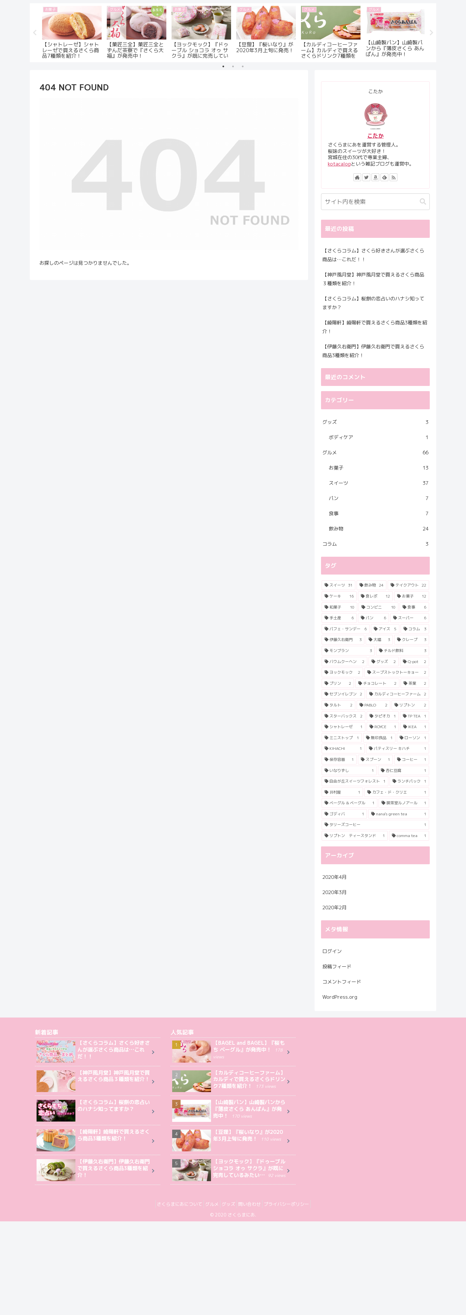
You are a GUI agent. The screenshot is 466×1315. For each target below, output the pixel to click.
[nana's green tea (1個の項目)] (398, 814)
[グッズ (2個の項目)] (384, 662)
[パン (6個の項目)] (373, 618)
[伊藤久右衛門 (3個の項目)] (343, 640)
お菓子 (378, 467)
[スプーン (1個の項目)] (375, 759)
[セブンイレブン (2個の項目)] (343, 694)
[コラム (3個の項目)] (415, 629)
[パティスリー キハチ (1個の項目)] (397, 749)
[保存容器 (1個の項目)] (339, 759)
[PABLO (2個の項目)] (373, 705)
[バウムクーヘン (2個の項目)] (344, 662)
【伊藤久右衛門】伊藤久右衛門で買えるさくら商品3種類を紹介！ (373, 351)
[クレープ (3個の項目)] (411, 640)
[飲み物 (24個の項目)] (371, 585)
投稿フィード (336, 966)
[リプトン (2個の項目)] (410, 705)
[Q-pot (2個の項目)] (414, 662)
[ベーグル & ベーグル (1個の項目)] (349, 803)
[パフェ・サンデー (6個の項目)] (346, 629)
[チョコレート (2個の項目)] (377, 683)
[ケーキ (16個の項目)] (339, 596)
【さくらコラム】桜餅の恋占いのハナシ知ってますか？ (373, 303)
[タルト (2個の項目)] (338, 705)
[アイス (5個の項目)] (385, 629)
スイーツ (378, 483)
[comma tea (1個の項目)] (409, 836)
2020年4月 (334, 877)
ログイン (332, 951)
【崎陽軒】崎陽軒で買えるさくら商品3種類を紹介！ (374, 327)
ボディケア (378, 437)
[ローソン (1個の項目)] (413, 738)
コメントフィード (341, 981)
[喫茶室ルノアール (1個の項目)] (404, 803)
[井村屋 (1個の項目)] (342, 792)
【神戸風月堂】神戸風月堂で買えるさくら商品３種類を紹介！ (373, 279)
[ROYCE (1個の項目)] (383, 727)
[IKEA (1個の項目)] (414, 727)
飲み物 (378, 528)
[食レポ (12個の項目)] (375, 596)
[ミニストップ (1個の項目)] (342, 738)
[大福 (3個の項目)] (379, 640)
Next (431, 32)
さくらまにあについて (171, 1204)
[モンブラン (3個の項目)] (348, 651)
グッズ (375, 422)
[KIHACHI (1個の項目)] (343, 749)
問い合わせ (253, 1204)
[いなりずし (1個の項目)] (349, 770)
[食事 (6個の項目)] (414, 607)
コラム (375, 544)
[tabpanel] (71, 32)
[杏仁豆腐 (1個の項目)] (403, 770)
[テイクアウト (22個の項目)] (408, 585)
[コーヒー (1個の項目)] (411, 759)
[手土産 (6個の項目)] (339, 618)
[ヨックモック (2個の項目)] (342, 673)
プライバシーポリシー (294, 1204)
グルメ (375, 452)
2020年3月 (334, 892)
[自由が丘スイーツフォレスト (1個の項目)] (355, 781)
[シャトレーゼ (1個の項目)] (343, 727)
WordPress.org (339, 997)
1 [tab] (223, 67)
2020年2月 (334, 907)
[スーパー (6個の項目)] (409, 618)
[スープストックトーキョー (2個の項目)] (396, 673)
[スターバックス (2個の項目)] (343, 716)
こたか (375, 136)
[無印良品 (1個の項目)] (379, 738)
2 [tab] (233, 67)
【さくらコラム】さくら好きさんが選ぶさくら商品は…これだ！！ (373, 255)
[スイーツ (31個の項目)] (338, 585)
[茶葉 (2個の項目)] (415, 683)
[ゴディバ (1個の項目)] (344, 814)
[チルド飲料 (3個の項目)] (402, 651)
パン (378, 498)
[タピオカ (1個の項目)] (383, 716)
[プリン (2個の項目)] (338, 683)
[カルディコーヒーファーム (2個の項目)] (397, 694)
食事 (378, 513)
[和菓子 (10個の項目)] (339, 607)
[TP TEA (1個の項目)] (414, 716)
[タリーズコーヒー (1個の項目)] (375, 825)
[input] (375, 201)
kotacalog (339, 163)
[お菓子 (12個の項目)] (411, 596)
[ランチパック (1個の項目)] (409, 781)
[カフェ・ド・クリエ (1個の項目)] (396, 792)
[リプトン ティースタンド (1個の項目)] (355, 836)
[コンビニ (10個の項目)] (378, 607)
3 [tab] (242, 67)
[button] (423, 201)
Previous (34, 32)
